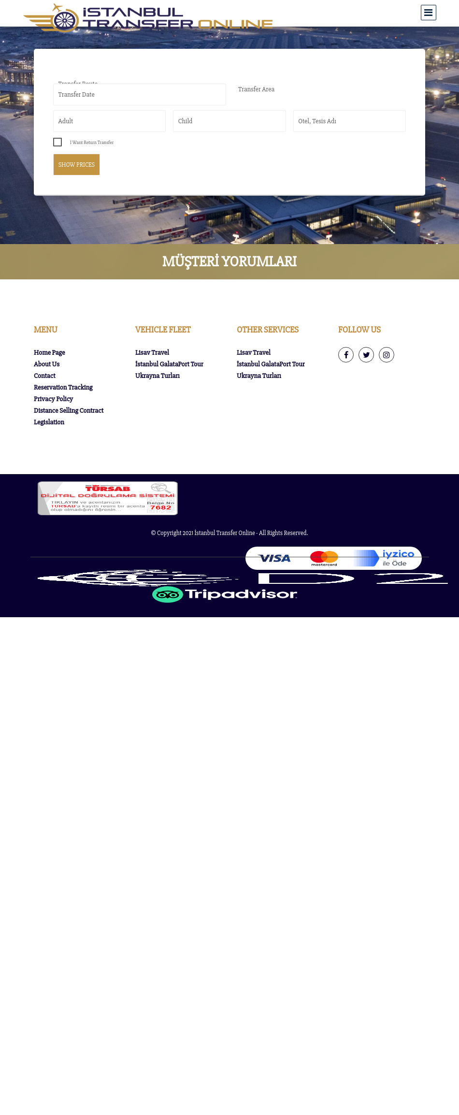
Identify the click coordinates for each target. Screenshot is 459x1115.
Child (185, 121)
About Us (46, 364)
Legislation (49, 422)
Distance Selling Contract (68, 410)
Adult (65, 121)
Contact (45, 376)
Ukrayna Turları (157, 376)
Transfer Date (76, 94)
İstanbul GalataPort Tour (169, 364)
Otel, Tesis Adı (317, 121)
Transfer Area (256, 89)
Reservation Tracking (63, 387)
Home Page (49, 352)
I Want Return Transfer (92, 142)
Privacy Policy (53, 399)
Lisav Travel (152, 352)
